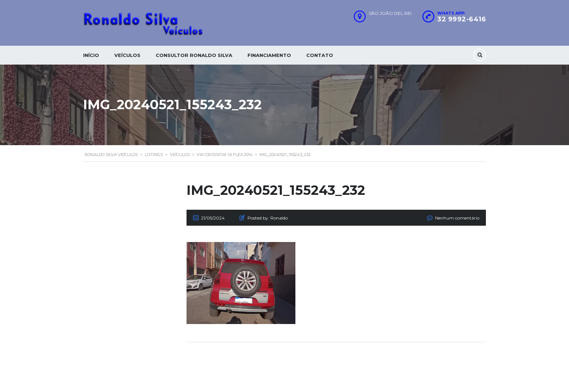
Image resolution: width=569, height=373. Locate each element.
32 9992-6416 (461, 19)
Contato (319, 55)
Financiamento (269, 55)
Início (91, 55)
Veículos (127, 55)
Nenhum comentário (457, 218)
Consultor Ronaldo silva (194, 55)
